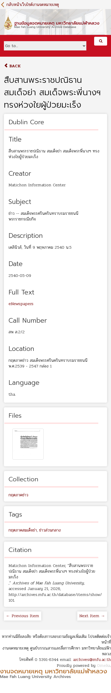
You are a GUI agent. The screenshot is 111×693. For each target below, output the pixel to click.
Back (12, 66)
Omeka (103, 665)
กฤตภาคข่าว (18, 495)
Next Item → (92, 616)
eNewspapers (21, 303)
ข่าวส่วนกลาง (50, 530)
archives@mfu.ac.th (92, 659)
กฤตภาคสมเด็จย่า (23, 530)
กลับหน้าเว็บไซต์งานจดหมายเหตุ (32, 4)
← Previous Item (22, 616)
